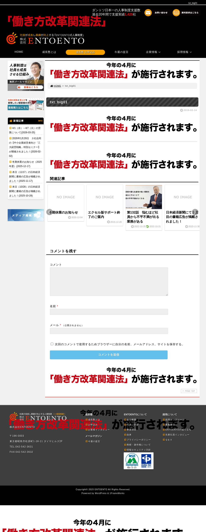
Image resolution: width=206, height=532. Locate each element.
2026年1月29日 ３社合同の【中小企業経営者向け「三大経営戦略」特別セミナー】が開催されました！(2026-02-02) (25, 147)
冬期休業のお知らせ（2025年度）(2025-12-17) (25, 164)
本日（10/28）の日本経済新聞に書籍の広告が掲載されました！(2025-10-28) (24, 191)
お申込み (91, 429)
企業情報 (154, 51)
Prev (49, 212)
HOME (19, 51)
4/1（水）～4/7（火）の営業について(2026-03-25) (25, 130)
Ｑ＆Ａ (167, 444)
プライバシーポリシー (137, 444)
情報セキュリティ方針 (137, 454)
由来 (128, 439)
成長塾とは (49, 51)
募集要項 (169, 429)
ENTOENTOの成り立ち (177, 434)
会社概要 (130, 424)
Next (195, 212)
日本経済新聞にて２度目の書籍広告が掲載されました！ (182, 217)
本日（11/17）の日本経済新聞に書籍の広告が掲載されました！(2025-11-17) (24, 176)
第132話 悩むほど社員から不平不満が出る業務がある (143, 217)
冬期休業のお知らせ (63, 212)
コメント (56, 264)
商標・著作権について (137, 449)
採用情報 (185, 51)
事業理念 (130, 434)
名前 (53, 311)
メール (54, 330)
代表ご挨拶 (131, 429)
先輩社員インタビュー (176, 439)
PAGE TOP (188, 395)
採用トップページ (174, 424)
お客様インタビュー (97, 434)
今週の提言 (121, 51)
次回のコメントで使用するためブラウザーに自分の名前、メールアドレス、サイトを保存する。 (120, 349)
